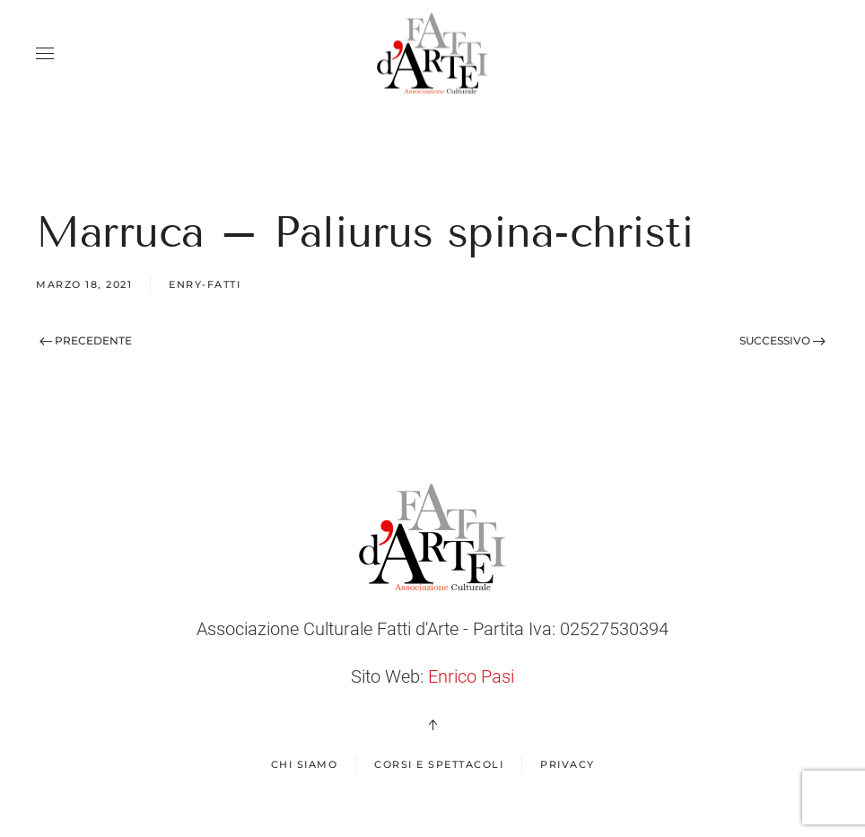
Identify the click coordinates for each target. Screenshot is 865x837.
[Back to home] (432, 54)
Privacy (567, 764)
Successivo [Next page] (782, 340)
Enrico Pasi (471, 676)
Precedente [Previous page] (85, 340)
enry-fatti (204, 284)
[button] (45, 54)
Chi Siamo (304, 764)
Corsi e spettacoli (438, 764)
